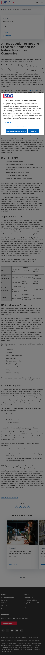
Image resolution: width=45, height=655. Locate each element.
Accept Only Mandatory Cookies (16, 131)
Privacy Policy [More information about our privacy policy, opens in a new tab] (7, 122)
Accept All (34, 131)
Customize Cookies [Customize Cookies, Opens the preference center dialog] (22, 126)
